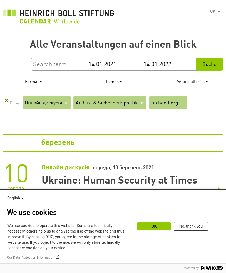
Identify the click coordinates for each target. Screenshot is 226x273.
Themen (111, 82)
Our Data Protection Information (30, 257)
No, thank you (191, 226)
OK (154, 226)
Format (32, 82)
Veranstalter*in (191, 82)
